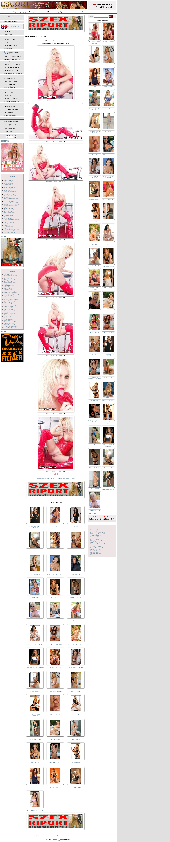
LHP (5, 12)
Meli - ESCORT (108, 377)
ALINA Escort (76, 762)
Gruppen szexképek (9, 209)
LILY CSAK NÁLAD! (55, 787)
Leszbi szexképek (8, 226)
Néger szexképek (8, 278)
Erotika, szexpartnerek (75, 12)
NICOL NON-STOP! (34, 621)
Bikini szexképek (8, 186)
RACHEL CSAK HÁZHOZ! (34, 644)
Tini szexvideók (94, 552)
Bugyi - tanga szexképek (10, 191)
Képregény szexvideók (96, 541)
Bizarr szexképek (8, 188)
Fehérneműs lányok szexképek (12, 202)
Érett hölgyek (9, 84)
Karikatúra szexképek (9, 216)
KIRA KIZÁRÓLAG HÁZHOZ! (75, 621)
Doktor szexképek (8, 200)
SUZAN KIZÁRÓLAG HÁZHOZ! (35, 527)
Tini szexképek (8, 316)
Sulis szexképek (8, 303)
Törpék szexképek (8, 319)
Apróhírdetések (37, 12)
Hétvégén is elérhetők (12, 64)
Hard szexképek (8, 211)
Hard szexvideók (94, 539)
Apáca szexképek (8, 183)
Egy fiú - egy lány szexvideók (98, 529)
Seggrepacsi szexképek (10, 296)
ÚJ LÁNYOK (8, 34)
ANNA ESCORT (94, 221)
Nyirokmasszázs (10, 115)
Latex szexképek (8, 225)
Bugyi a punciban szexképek (11, 193)
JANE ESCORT (35, 551)
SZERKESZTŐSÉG (9, 128)
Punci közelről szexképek (10, 292)
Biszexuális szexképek (9, 187)
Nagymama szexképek (9, 277)
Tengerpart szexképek (9, 312)
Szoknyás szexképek (9, 308)
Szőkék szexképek (8, 306)
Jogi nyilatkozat (39, 835)
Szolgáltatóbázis (49, 12)
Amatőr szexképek (8, 180)
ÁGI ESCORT (76, 714)
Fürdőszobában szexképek (10, 205)
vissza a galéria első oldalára (67, 478)
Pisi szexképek (7, 287)
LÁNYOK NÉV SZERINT (11, 121)
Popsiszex (7, 90)
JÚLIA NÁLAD (76, 526)
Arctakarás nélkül (11, 98)
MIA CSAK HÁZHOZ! (108, 400)
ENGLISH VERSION (13, 26)
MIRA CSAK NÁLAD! (35, 739)
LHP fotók (7, 95)
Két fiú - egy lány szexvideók (97, 531)
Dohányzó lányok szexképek (11, 198)
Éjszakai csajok (10, 106)
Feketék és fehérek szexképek (11, 204)
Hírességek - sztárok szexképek (12, 214)
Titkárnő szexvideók (95, 553)
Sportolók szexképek (9, 302)
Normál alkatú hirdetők (13, 73)
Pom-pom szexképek (9, 288)
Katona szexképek (8, 218)
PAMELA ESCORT (55, 667)
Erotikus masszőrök (11, 67)
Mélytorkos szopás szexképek (11, 229)
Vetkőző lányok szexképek (10, 324)
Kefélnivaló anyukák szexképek (12, 219)
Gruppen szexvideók (95, 538)
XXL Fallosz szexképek (10, 327)
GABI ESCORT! (94, 311)
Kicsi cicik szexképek (9, 221)
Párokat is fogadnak (11, 101)
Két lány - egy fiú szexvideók (97, 534)
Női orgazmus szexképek (10, 280)
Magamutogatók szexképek (11, 228)
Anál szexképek (8, 181)
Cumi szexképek (8, 197)
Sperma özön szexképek (10, 301)
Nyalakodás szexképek (10, 282)
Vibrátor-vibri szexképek (10, 326)
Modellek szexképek (9, 274)
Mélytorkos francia (11, 104)
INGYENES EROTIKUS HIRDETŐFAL (11, 125)
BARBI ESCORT (55, 739)
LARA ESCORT (35, 597)
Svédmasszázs (9, 112)
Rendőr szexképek (8, 295)
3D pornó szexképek (9, 179)
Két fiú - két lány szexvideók (97, 532)
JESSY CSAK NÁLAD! (55, 691)
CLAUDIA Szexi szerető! (55, 644)
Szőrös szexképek (8, 309)
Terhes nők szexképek (9, 313)
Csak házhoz (8, 62)
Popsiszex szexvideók (95, 549)
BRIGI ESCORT (108, 108)
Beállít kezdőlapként (49, 835)
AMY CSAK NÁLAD (55, 597)
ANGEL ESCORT (35, 691)
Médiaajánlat (78, 835)
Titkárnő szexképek (9, 317)
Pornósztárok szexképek (10, 291)
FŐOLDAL (7, 16)
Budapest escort (10, 118)
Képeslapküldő (61, 12)
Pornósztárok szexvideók (96, 550)
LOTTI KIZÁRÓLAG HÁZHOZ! (55, 574)
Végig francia (9, 92)
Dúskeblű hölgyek (11, 70)
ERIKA (55, 526)
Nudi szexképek (8, 281)
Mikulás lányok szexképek (10, 232)
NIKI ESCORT (76, 739)
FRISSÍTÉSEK (8, 48)
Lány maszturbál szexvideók (97, 543)
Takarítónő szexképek (9, 310)
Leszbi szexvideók (95, 545)
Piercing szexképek (9, 285)
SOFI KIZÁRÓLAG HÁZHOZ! (75, 644)
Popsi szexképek (8, 289)
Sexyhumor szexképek (9, 298)
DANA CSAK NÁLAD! (35, 574)
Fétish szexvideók (94, 536)
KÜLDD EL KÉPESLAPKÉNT (54, 101)
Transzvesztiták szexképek (10, 322)
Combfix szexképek (9, 194)
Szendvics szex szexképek (10, 305)
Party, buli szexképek (9, 284)
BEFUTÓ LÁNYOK (9, 39)
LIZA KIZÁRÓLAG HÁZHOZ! (35, 810)
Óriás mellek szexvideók (96, 548)
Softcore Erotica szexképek (11, 299)
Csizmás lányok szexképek (11, 195)
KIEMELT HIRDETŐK (10, 45)
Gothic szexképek (8, 208)
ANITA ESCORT (34, 762)
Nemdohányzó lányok (12, 59)
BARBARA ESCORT (75, 597)
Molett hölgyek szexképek (10, 275)
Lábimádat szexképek (9, 223)
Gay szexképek (8, 207)
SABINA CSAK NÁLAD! (55, 621)
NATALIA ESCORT (76, 574)
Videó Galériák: (102, 527)
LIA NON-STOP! (75, 691)
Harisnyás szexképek (9, 212)
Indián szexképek (8, 215)
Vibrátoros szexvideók (96, 555)
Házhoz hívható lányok (13, 56)
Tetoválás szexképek (9, 315)
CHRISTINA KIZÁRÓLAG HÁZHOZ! (55, 763)
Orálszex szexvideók (95, 546)
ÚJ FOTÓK (7, 37)
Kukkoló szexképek (9, 222)
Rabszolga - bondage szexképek (12, 294)
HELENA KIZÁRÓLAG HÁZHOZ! (94, 421)
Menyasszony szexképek (10, 230)
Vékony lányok (10, 76)
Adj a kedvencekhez (61, 835)
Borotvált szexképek (9, 190)
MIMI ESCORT (108, 287)
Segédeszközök (9, 78)
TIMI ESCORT (76, 551)
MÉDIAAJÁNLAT (9, 131)
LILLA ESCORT (55, 551)
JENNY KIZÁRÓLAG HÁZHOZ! (35, 667)
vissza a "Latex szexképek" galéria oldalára (48, 478)
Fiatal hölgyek (9, 87)
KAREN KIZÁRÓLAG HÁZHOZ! (35, 715)
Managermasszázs (11, 109)
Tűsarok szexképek (9, 323)
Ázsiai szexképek (8, 184)
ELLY (108, 221)
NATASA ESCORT (55, 714)
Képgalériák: (12, 176)
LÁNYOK (7, 31)
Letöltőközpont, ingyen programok (19, 12)
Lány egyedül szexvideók (96, 542)
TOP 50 (6, 42)
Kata (35, 787)
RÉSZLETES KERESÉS (10, 22)
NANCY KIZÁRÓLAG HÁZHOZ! (95, 132)
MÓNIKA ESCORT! (75, 787)
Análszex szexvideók (95, 535)
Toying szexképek (8, 320)
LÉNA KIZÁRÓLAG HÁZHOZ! (75, 667)
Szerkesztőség (70, 835)
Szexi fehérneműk (10, 81)
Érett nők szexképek (9, 201)
